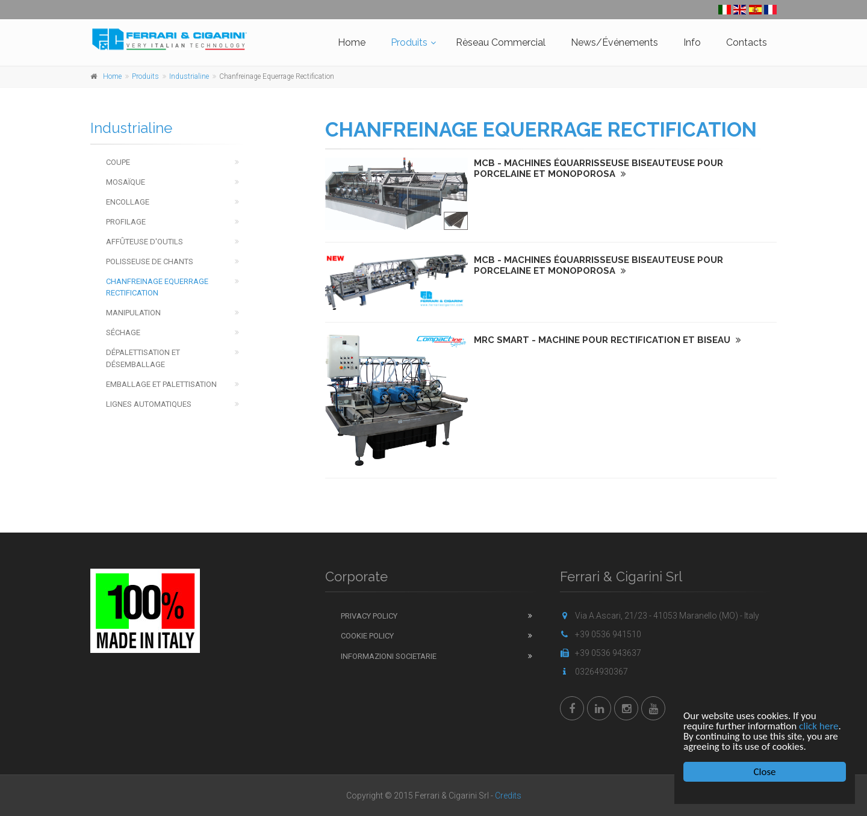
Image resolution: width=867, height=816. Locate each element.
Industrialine (189, 76)
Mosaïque (125, 182)
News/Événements (614, 42)
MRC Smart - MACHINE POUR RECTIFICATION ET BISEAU (607, 340)
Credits (508, 795)
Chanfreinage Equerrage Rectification (157, 287)
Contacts (746, 42)
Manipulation (133, 312)
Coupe (118, 162)
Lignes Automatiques (148, 404)
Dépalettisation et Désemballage (143, 358)
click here (818, 726)
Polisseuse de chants (149, 261)
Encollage (127, 201)
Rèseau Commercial (500, 42)
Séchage (123, 332)
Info (692, 42)
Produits (409, 42)
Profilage (126, 221)
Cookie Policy (367, 635)
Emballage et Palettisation (161, 384)
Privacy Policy (369, 615)
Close (765, 771)
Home (351, 42)
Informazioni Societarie (389, 656)
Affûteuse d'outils (144, 241)
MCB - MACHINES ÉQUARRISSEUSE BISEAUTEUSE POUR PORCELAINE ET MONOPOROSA (598, 168)
